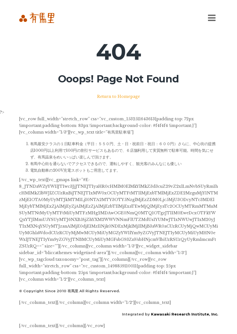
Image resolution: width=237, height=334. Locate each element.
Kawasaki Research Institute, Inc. (184, 314)
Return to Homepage (118, 96)
